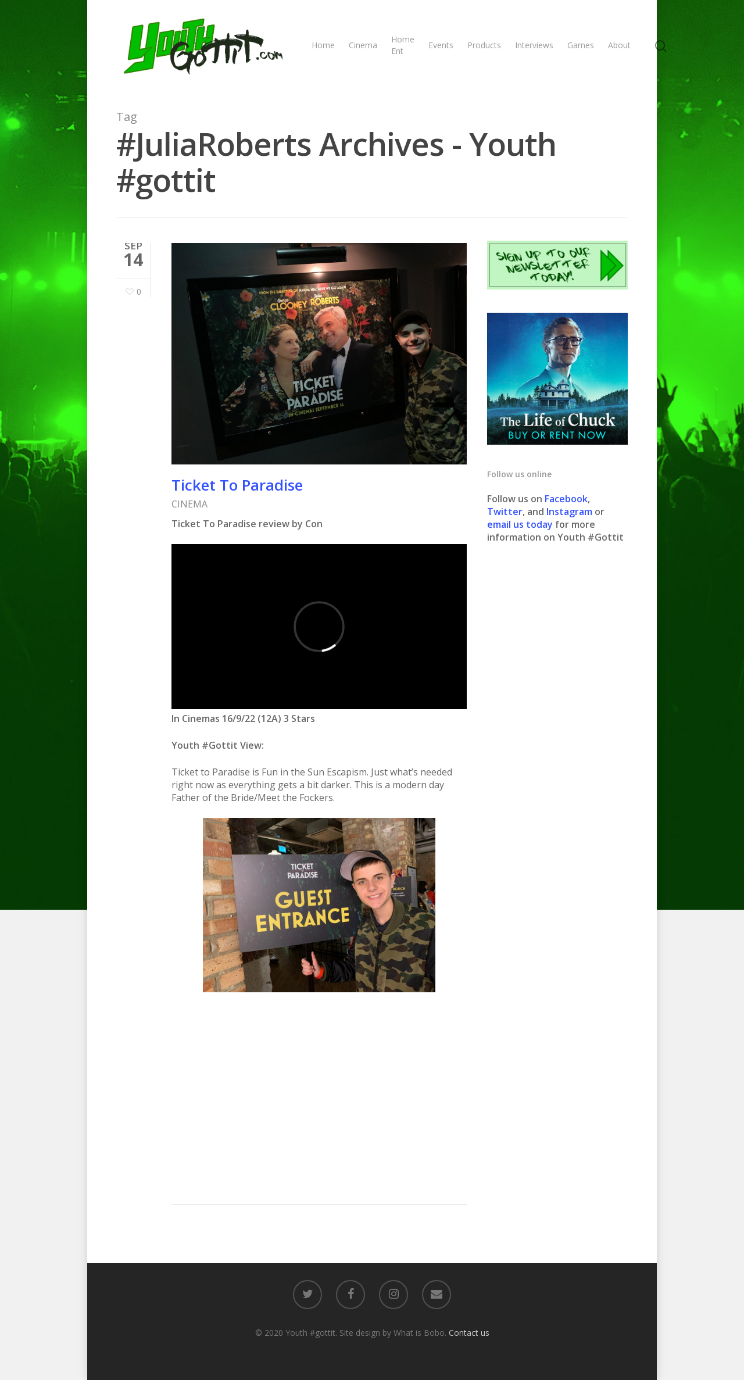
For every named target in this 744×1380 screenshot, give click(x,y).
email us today (520, 524)
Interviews (534, 45)
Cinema (363, 45)
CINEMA (189, 504)
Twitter (505, 511)
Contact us (469, 1332)
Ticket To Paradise (237, 484)
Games (580, 45)
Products (484, 45)
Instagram (570, 511)
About (619, 45)
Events (440, 45)
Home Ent (402, 45)
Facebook (566, 498)
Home (323, 45)
